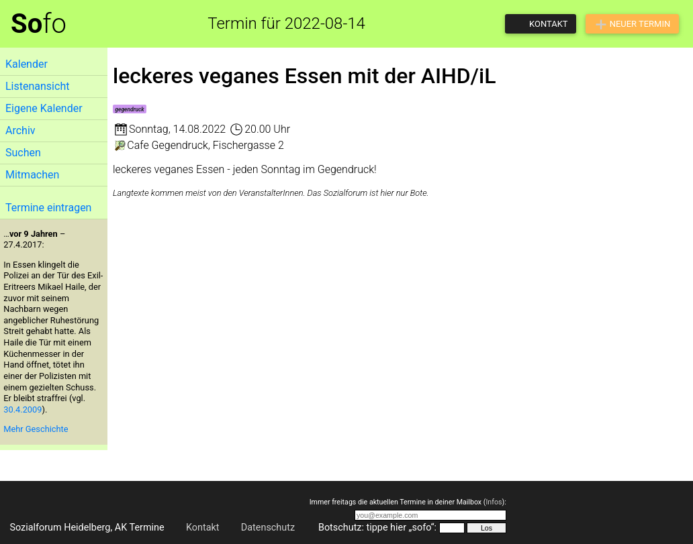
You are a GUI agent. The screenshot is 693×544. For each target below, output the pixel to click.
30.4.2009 (22, 409)
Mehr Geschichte (35, 429)
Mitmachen (32, 174)
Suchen (23, 152)
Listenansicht (37, 86)
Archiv (20, 130)
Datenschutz (268, 527)
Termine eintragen (48, 207)
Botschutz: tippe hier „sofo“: (377, 527)
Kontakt (203, 527)
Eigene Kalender (44, 108)
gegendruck (129, 109)
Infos (494, 502)
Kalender (26, 64)
